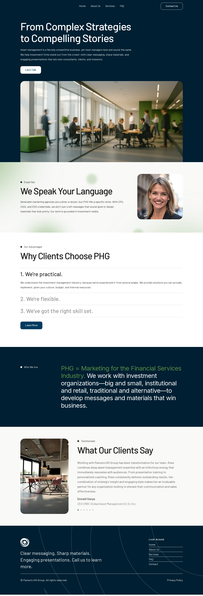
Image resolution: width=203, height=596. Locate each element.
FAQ (122, 6)
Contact (153, 565)
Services (110, 6)
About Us (95, 6)
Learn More (31, 326)
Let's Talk (30, 71)
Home (82, 6)
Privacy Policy (175, 581)
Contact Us (172, 5)
